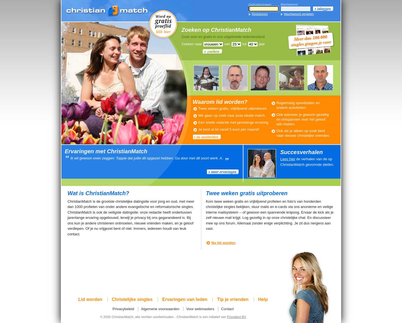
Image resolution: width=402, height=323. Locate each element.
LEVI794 (234, 77)
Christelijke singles (132, 299)
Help (263, 299)
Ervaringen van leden (184, 299)
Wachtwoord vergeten (299, 14)
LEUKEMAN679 (263, 77)
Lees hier (287, 159)
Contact (227, 309)
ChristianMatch (107, 11)
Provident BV (236, 317)
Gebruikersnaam (259, 4)
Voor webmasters (200, 309)
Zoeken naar (191, 44)
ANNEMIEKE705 (291, 77)
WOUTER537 (320, 77)
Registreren (260, 14)
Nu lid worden (223, 243)
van (227, 44)
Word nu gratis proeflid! (163, 23)
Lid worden (90, 299)
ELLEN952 (206, 77)
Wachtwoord (289, 4)
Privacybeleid (123, 309)
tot (244, 44)
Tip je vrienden (232, 299)
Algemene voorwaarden (160, 309)
